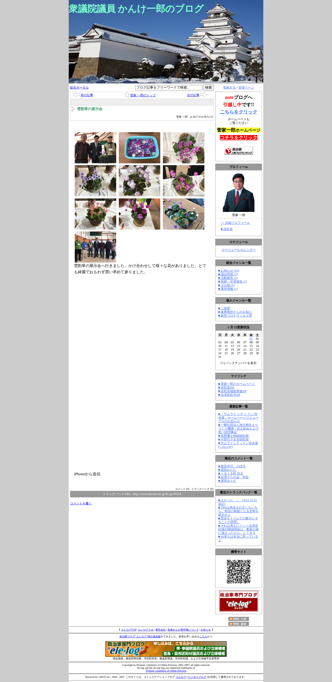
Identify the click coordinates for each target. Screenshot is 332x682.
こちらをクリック (238, 112)
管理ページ (246, 87)
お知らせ (205, 629)
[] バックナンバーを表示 (239, 363)
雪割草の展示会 (89, 109)
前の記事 (87, 95)
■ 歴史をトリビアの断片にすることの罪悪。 (238, 520)
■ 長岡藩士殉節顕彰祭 (233, 436)
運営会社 (160, 629)
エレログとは (146, 629)
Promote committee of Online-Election (166, 670)
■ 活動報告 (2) (228, 278)
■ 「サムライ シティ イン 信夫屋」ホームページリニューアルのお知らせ (238, 417)
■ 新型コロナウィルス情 (235, 315)
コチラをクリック (238, 137)
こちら (203, 636)
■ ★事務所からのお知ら (235, 312)
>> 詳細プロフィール (235, 223)
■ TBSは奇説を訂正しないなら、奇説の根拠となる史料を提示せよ (238, 511)
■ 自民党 (227, 229)
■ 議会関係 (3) (228, 274)
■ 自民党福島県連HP (232, 391)
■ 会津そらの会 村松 (233, 477)
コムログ (181, 677)
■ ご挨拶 (224, 308)
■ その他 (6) (226, 285)
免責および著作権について (183, 629)
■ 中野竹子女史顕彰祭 (233, 439)
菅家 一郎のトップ (143, 95)
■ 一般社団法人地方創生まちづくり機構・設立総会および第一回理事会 (238, 428)
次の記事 (193, 95)
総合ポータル (79, 87)
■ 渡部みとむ (227, 470)
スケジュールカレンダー (239, 250)
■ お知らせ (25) (228, 270)
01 (251, 338)
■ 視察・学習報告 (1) (232, 281)
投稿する (229, 87)
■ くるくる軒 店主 (230, 473)
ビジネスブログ (197, 677)
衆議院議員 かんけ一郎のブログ (136, 9)
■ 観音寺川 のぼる (232, 466)
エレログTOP (128, 629)
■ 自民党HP (226, 387)
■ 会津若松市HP (229, 395)
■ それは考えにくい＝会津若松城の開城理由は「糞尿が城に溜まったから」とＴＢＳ (238, 529)
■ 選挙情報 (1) (228, 289)
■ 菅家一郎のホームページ (236, 384)
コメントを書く (81, 503)
